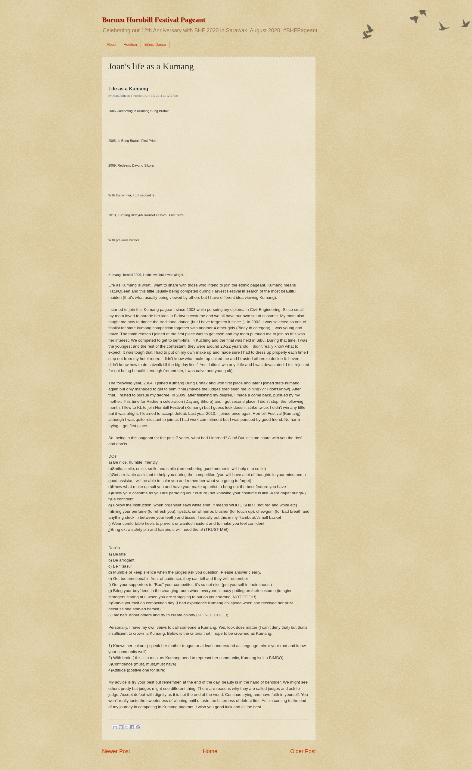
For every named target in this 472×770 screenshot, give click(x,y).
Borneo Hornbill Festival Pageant (153, 19)
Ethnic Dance (155, 44)
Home (210, 751)
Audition (130, 44)
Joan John (119, 95)
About (111, 44)
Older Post (303, 751)
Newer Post (116, 751)
